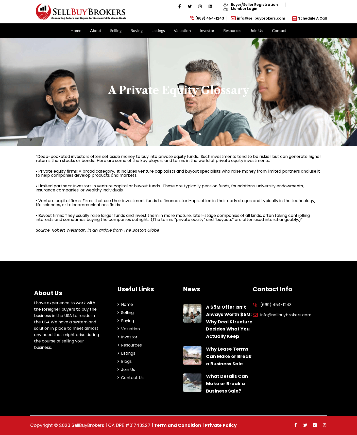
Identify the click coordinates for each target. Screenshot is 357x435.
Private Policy (222, 425)
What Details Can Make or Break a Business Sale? (227, 383)
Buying (136, 30)
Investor (207, 30)
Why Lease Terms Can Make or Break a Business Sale (228, 356)
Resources (232, 30)
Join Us (256, 30)
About (95, 30)
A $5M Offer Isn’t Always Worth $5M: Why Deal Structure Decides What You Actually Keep (229, 321)
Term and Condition (178, 425)
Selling (116, 30)
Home (76, 30)
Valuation (182, 30)
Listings (158, 30)
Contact (279, 30)
